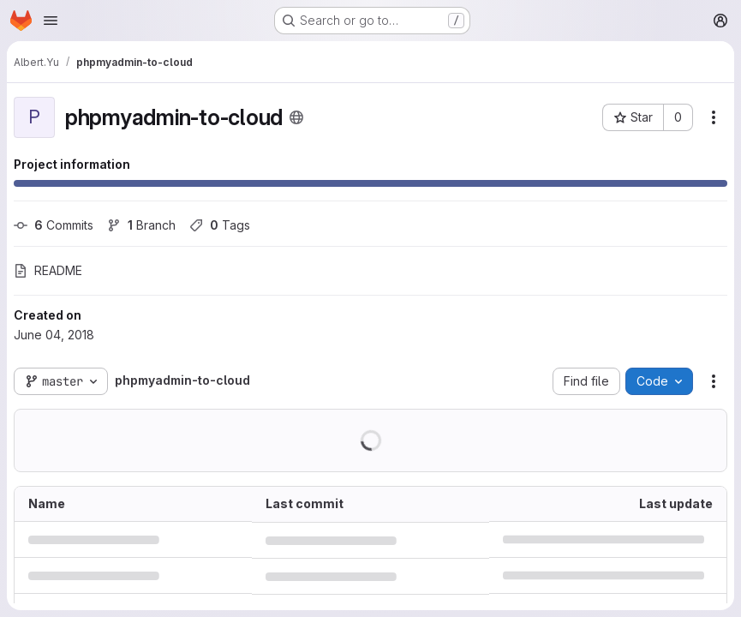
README (48, 270)
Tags (219, 225)
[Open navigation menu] (50, 20)
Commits (53, 225)
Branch (141, 225)
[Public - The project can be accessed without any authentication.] (296, 117)
